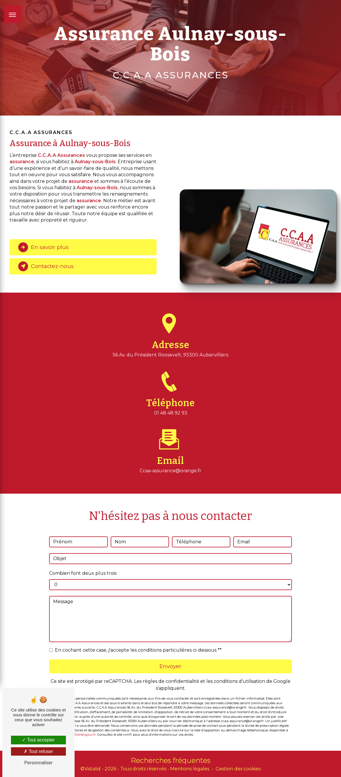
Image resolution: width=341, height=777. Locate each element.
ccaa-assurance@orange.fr (170, 462)
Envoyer (171, 658)
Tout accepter (38, 739)
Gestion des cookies (238, 769)
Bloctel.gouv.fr (85, 726)
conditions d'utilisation (239, 673)
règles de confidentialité (171, 673)
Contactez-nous (46, 266)
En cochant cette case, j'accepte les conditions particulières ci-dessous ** (138, 641)
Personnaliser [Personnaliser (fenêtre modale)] (38, 762)
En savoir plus (44, 247)
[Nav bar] (13, 14)
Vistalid (92, 769)
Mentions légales (189, 769)
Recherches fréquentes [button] (170, 760)
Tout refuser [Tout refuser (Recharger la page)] (38, 751)
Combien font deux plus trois (82, 565)
